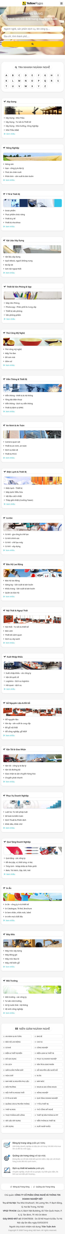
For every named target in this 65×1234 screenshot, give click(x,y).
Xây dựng (11, 101)
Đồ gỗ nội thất (11, 727)
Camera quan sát (12, 442)
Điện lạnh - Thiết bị (14, 488)
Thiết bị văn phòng (14, 311)
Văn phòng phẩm (13, 315)
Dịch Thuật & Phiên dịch (15, 820)
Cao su (40, 1042)
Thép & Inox (10, 1109)
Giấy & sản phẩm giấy (14, 1070)
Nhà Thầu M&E (12, 130)
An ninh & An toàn (15, 425)
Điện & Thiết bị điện (13, 1053)
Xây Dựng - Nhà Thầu (15, 118)
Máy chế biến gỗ (12, 962)
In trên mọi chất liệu (14, 916)
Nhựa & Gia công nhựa (47, 1087)
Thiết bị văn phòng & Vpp (19, 286)
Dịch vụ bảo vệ (11, 450)
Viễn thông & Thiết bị (16, 379)
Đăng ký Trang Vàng (21, 1187)
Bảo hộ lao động (14, 564)
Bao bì (39, 1036)
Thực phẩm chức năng (15, 214)
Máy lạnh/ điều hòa (14, 492)
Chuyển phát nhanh (14, 777)
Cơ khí (9, 518)
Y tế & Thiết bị (13, 194)
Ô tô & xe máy (11, 1098)
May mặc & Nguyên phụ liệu (17, 1081)
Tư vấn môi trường (13, 1001)
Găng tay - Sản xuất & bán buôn (19, 584)
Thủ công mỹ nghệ (15, 333)
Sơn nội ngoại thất (13, 268)
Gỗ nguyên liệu (11, 719)
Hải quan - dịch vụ (14, 685)
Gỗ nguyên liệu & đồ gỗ (18, 703)
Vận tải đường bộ (12, 769)
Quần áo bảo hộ (12, 592)
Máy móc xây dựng (13, 950)
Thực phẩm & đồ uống (15, 1115)
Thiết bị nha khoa (12, 222)
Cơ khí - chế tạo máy (14, 542)
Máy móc (10, 934)
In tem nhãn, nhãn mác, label (18, 912)
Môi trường (12, 980)
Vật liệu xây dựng (15, 240)
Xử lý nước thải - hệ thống (16, 1005)
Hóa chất (9, 1075)
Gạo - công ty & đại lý (14, 168)
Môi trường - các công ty (16, 997)
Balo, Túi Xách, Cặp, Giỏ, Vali (18, 870)
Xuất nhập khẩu (15, 656)
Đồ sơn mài (10, 357)
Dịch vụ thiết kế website (28, 1168)
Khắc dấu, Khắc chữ (13, 824)
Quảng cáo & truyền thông (17, 1104)
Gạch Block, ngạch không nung (19, 260)
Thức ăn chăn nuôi (13, 172)
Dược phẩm (10, 210)
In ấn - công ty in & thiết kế (17, 904)
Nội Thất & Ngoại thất (17, 610)
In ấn (8, 888)
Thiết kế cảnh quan (13, 635)
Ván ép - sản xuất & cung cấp (18, 723)
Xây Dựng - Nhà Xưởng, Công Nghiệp (22, 126)
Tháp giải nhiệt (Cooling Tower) (19, 500)
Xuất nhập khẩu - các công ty (18, 673)
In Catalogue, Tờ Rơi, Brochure (18, 908)
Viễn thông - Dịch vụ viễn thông (19, 403)
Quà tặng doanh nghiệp (19, 842)
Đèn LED (9, 631)
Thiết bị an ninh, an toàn (16, 446)
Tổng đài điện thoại (13, 399)
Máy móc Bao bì (12, 959)
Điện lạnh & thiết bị (17, 471)
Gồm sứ (8, 361)
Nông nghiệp (12, 148)
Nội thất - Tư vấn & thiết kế (17, 627)
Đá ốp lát (9, 264)
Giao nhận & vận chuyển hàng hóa (20, 773)
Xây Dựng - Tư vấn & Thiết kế (18, 122)
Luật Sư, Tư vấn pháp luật (16, 812)
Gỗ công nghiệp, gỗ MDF (16, 731)
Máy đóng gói (11, 954)
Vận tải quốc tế (12, 677)
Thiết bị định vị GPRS (14, 407)
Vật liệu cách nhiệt (14, 496)
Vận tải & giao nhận (16, 749)
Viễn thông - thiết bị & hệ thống (19, 395)
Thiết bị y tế (10, 218)
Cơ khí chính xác (12, 538)
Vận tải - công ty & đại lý (15, 765)
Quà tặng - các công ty (15, 858)
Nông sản (9, 164)
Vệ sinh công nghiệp (14, 1009)
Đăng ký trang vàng (29, 1143)
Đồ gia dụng (10, 1059)
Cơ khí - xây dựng (12, 546)
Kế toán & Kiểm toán (14, 816)
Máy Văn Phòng (13, 303)
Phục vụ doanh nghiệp (17, 795)
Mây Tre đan (10, 353)
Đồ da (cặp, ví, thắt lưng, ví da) (19, 862)
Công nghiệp (42, 1047)
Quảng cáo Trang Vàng (45, 1187)
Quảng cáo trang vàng (29, 1155)
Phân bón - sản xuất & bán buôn (19, 176)
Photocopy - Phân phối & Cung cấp (21, 307)
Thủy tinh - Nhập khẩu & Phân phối (21, 866)
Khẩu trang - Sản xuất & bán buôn (20, 588)
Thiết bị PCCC (11, 454)
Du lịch (8, 1064)
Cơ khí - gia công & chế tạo (17, 534)
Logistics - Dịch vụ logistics (17, 681)
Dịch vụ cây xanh (12, 639)
